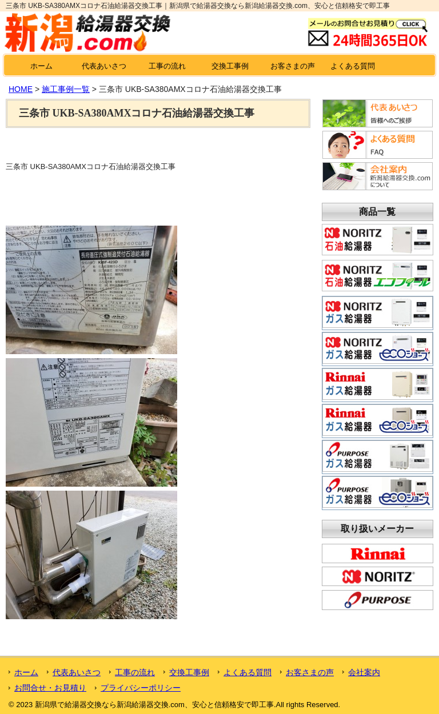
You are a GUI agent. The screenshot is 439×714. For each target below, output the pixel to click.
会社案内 (364, 672)
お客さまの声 (292, 66)
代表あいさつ (104, 66)
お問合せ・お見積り (50, 687)
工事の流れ (167, 66)
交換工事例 (230, 66)
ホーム (41, 66)
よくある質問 (352, 66)
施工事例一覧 (66, 89)
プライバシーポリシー (141, 687)
